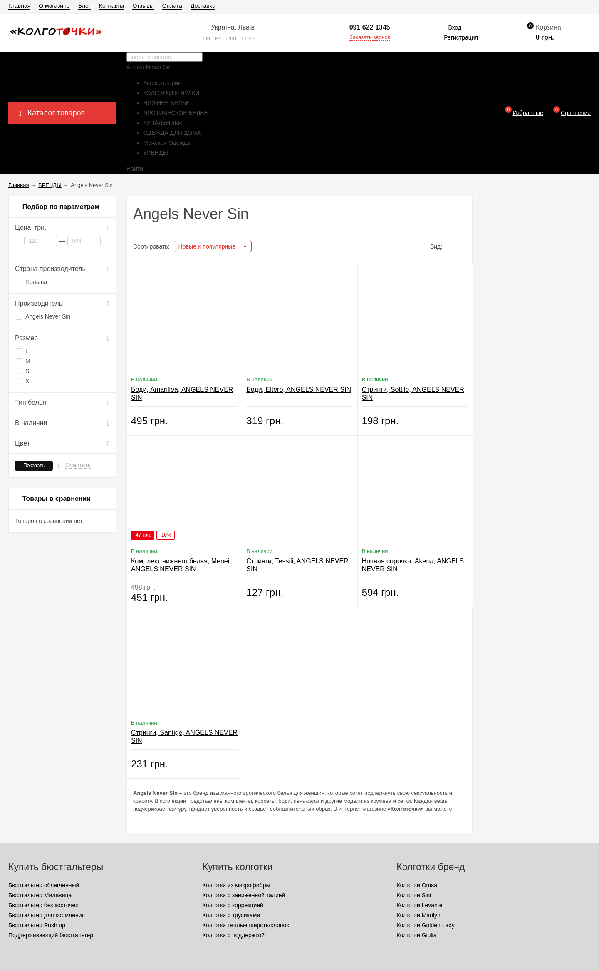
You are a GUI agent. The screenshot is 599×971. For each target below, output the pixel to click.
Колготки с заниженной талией (244, 895)
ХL (24, 381)
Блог (84, 5)
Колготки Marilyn (418, 915)
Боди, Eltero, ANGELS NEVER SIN (298, 389)
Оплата (172, 5)
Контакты (111, 5)
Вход (454, 27)
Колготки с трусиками (231, 915)
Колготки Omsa (416, 885)
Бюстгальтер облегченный (43, 885)
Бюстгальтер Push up (36, 925)
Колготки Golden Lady (425, 925)
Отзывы (142, 5)
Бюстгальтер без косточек (43, 905)
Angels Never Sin (43, 316)
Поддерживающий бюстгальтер (50, 935)
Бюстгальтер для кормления (46, 915)
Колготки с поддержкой (234, 935)
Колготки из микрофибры (236, 885)
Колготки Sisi (413, 895)
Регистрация (461, 37)
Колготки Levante (419, 905)
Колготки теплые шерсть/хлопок (246, 925)
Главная (19, 5)
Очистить (78, 465)
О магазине (54, 5)
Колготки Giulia (416, 935)
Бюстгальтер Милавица (40, 895)
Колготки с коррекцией (233, 905)
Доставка (203, 5)
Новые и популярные (207, 246)
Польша (31, 282)
